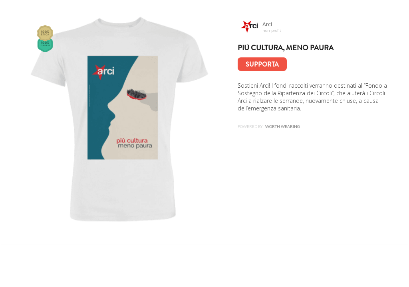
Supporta (262, 64)
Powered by (269, 126)
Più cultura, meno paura (286, 47)
